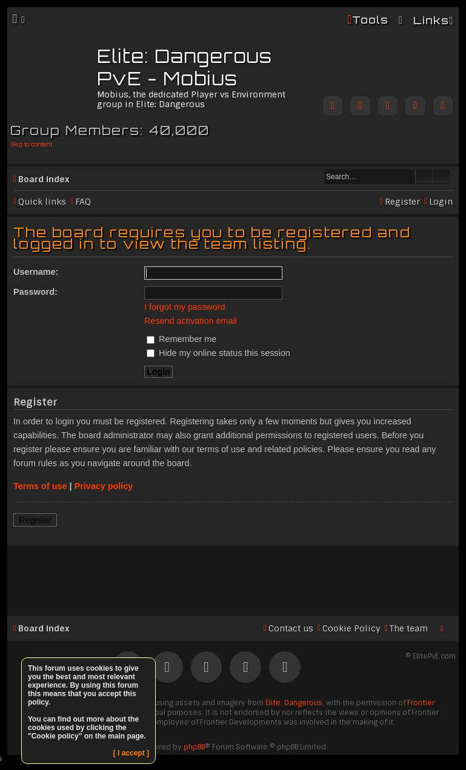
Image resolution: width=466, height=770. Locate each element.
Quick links (42, 201)
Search (424, 176)
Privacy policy (104, 486)
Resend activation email (190, 321)
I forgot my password (184, 307)
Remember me (181, 339)
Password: (35, 292)
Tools (370, 19)
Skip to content (31, 144)
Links (431, 20)
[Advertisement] (233, 575)
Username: (35, 272)
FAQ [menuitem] (83, 201)
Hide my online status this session (218, 353)
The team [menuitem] (409, 628)
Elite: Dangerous (293, 703)
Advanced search (441, 176)
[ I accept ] (131, 753)
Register (35, 520)
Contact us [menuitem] (290, 628)
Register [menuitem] (402, 201)
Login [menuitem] (441, 201)
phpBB (194, 747)
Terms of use (40, 486)
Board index (43, 179)
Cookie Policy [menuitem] (351, 628)
